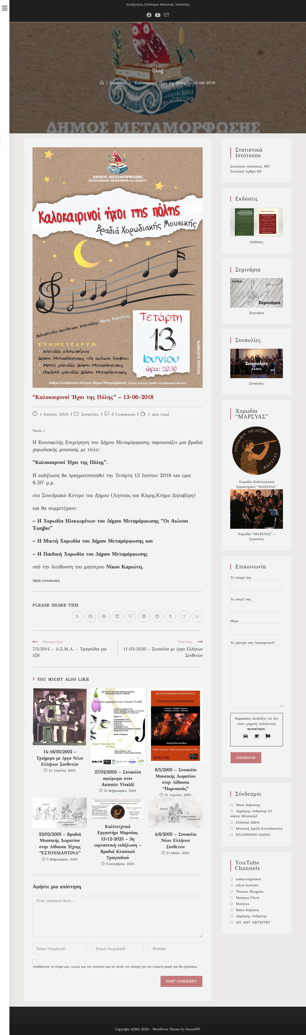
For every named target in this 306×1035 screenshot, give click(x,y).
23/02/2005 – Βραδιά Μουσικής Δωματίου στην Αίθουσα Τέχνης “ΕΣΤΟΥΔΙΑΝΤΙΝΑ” (60, 844)
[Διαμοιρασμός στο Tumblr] (170, 616)
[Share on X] (77, 616)
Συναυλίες (90, 414)
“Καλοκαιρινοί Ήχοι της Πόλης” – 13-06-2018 (174, 82)
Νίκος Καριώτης (248, 805)
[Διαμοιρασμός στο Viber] (130, 616)
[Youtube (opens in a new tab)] (157, 15)
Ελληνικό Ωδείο (248, 822)
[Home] (102, 82)
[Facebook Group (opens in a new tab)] (149, 15)
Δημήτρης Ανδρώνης (251, 916)
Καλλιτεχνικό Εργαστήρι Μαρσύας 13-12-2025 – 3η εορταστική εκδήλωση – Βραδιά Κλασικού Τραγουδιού (117, 842)
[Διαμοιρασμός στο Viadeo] (183, 616)
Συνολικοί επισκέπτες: (247, 166)
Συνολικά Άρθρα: (243, 171)
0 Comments (123, 414)
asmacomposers (248, 879)
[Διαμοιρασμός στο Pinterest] (103, 616)
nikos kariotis (247, 885)
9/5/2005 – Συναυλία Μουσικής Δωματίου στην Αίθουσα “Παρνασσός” (175, 779)
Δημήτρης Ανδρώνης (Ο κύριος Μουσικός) (251, 813)
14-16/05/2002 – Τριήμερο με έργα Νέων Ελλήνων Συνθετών (59, 758)
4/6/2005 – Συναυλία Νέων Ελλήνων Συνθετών (175, 840)
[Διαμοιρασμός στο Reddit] (157, 616)
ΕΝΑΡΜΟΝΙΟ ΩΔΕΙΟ (253, 834)
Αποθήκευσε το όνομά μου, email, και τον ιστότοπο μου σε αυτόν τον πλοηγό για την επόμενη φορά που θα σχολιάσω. (114, 967)
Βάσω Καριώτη (247, 910)
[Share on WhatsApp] (197, 616)
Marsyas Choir (247, 898)
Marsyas (242, 904)
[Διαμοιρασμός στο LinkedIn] (117, 616)
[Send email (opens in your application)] (166, 15)
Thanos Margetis (249, 891)
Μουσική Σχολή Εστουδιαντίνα (259, 828)
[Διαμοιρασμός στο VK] (143, 616)
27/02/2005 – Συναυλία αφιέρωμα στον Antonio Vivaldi (117, 778)
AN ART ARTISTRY (253, 922)
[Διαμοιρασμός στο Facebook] (90, 616)
